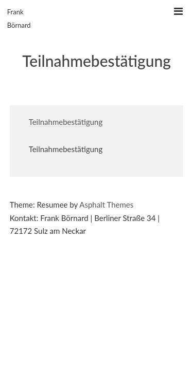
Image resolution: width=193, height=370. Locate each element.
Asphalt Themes (106, 204)
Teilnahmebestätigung (66, 121)
